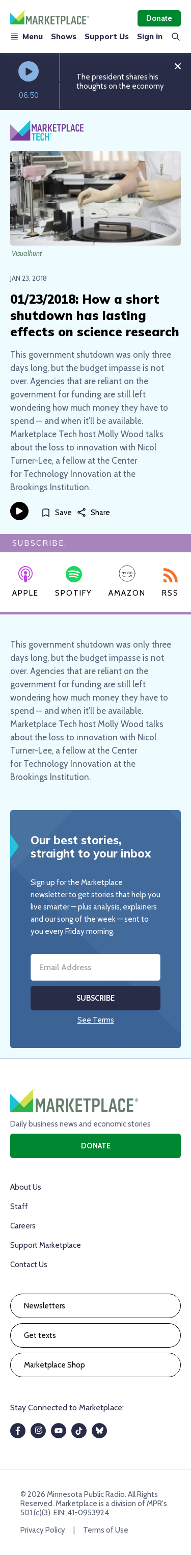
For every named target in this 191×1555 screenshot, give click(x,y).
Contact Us (28, 1264)
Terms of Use (105, 1530)
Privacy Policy (42, 1530)
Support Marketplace (45, 1245)
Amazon (127, 581)
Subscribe (95, 998)
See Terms (95, 1020)
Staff (19, 1206)
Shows (63, 36)
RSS (170, 583)
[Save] (56, 513)
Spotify (73, 582)
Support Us (107, 36)
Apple (25, 582)
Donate (159, 18)
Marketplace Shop (54, 1365)
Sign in (149, 36)
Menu (26, 36)
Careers (23, 1225)
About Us (25, 1187)
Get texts (40, 1335)
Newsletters (44, 1305)
